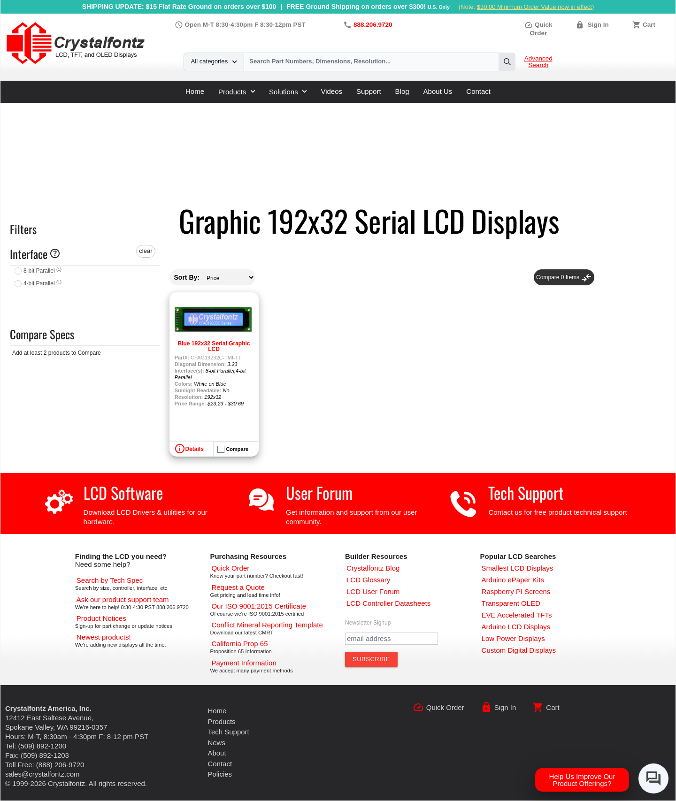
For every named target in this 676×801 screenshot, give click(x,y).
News (216, 743)
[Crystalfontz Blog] (372, 568)
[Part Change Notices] (101, 618)
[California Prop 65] (239, 644)
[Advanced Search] (110, 580)
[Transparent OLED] (511, 603)
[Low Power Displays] (513, 638)
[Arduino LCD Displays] (516, 627)
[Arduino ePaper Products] (513, 580)
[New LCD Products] (104, 637)
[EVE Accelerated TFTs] (517, 615)
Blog (402, 91)
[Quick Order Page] (230, 568)
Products (236, 92)
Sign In (598, 24)
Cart (649, 24)
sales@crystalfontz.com (42, 774)
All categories (214, 61)
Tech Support (526, 492)
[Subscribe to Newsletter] (371, 659)
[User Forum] (372, 591)
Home (194, 91)
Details (194, 449)
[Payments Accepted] (243, 663)
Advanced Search (538, 62)
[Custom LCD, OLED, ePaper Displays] (519, 650)
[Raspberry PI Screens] (516, 591)
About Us (438, 91)
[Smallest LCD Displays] (517, 568)
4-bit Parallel (42, 283)
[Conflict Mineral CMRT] (267, 625)
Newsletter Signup (368, 622)
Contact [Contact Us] (219, 764)
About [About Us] (216, 753)
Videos (331, 91)
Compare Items (564, 277)
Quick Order (445, 707)
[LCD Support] (123, 599)
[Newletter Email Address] (391, 638)
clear (145, 250)
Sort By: (187, 277)
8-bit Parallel (42, 270)
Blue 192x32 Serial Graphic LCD (213, 346)
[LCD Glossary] (368, 580)
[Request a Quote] (237, 587)
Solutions (288, 92)
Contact (478, 91)
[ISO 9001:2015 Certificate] (258, 606)
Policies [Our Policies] (219, 774)
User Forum (319, 492)
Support (368, 91)
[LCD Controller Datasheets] (388, 603)
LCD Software (123, 492)
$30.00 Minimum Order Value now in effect (534, 6)
